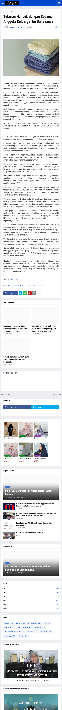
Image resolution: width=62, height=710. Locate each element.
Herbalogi (9, 627)
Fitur (47, 623)
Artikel (13, 12)
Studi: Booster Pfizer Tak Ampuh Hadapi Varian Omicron (28, 492)
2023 (31, 601)
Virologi (23, 636)
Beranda (6, 12)
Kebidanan (40, 627)
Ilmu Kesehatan (19, 286)
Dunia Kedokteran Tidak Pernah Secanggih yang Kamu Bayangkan (34, 524)
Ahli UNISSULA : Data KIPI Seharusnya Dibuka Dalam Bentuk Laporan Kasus (28, 568)
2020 (31, 589)
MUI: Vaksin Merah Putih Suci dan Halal (29, 533)
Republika (15, 279)
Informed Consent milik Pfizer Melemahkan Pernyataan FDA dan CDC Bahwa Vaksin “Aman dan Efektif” (36, 514)
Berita (20, 623)
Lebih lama (56, 394)
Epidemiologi (34, 623)
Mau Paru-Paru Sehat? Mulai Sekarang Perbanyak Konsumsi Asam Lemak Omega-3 (15, 328)
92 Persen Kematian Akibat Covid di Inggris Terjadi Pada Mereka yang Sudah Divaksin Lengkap (35, 505)
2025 (31, 609)
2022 (31, 597)
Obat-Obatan (45, 631)
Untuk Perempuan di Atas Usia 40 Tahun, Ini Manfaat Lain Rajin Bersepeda (16, 359)
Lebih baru (6, 394)
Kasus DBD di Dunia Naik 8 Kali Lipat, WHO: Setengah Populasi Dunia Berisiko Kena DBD (44, 328)
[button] (2, 3)
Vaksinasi (10, 636)
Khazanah (31, 631)
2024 (31, 605)
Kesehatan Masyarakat (34, 286)
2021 (31, 593)
